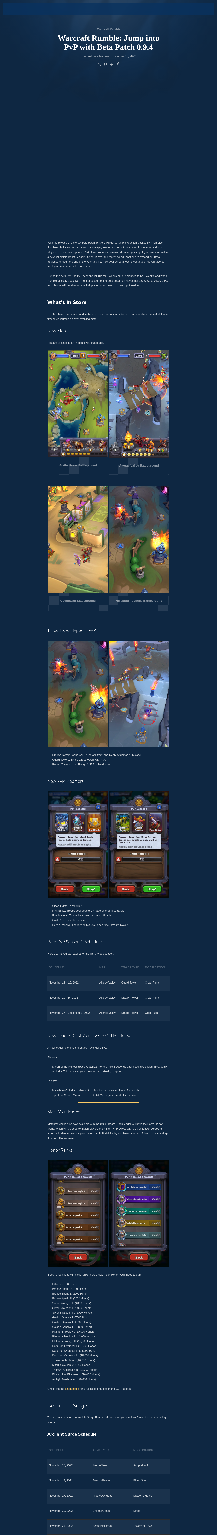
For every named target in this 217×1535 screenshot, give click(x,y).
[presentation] (13, 9)
